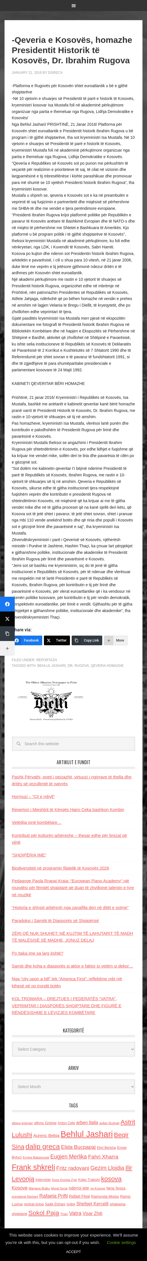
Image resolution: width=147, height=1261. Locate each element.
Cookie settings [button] (121, 1242)
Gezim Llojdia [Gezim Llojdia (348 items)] (107, 1168)
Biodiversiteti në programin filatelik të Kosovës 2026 (60, 868)
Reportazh (46, 660)
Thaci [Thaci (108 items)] (64, 1214)
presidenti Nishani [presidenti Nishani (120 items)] (25, 1196)
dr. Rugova (78, 666)
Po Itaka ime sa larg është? (37, 953)
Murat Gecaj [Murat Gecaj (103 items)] (59, 1188)
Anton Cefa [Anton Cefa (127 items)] (66, 1123)
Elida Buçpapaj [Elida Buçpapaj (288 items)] (78, 1147)
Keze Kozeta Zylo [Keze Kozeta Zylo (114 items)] (64, 1180)
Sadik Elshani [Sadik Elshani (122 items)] (55, 1204)
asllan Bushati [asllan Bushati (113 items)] (109, 1123)
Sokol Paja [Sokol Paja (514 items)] (43, 1212)
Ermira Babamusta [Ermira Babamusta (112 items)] (36, 1157)
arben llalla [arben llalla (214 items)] (87, 1122)
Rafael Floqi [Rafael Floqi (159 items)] (79, 1196)
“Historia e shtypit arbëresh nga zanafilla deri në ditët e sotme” (70, 907)
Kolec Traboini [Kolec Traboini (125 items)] (89, 1180)
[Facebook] (27, 640)
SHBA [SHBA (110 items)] (71, 1204)
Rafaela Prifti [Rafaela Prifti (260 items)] (53, 1196)
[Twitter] (57, 640)
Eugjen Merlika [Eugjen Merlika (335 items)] (68, 1156)
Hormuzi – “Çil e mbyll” (33, 796)
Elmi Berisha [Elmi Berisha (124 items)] (106, 1148)
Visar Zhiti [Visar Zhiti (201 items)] (93, 1213)
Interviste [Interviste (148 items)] (43, 1180)
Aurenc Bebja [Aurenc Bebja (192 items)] (46, 1135)
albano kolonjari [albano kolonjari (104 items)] (22, 1123)
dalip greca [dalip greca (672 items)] (42, 1146)
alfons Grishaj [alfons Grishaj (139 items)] (45, 1123)
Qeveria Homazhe (107, 666)
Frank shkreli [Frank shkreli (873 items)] (33, 1167)
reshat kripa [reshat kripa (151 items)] (34, 1204)
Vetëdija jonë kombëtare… (37, 822)
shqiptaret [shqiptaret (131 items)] (19, 1214)
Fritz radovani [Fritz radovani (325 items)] (72, 1168)
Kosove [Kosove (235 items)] (20, 1188)
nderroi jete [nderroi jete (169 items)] (79, 1188)
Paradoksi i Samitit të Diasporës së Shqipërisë (55, 920)
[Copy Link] (87, 640)
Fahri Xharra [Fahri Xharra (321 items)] (103, 1157)
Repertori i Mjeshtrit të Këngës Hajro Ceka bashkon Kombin (68, 809)
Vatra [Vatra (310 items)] (75, 1213)
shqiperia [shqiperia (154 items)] (117, 1204)
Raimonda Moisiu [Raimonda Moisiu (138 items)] (105, 1196)
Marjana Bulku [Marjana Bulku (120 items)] (39, 1188)
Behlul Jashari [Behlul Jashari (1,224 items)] (87, 1134)
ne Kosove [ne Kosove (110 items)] (97, 1188)
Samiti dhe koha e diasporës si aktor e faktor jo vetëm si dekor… (72, 965)
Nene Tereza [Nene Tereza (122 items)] (115, 1188)
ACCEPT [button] (73, 1252)
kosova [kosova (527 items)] (111, 1178)
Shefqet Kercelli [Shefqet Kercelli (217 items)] (92, 1203)
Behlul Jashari (51, 666)
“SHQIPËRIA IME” (29, 854)
